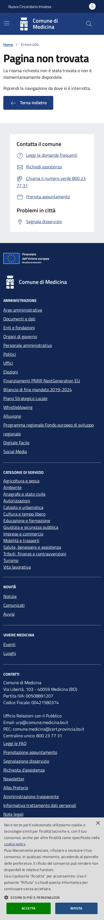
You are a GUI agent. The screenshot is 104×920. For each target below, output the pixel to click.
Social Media (15, 451)
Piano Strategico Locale (25, 398)
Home (8, 44)
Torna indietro (28, 102)
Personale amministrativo (27, 345)
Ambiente (12, 487)
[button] (52, 897)
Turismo (10, 560)
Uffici (8, 363)
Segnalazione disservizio (26, 761)
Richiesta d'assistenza (24, 770)
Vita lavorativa (17, 567)
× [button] (98, 823)
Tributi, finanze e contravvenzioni (34, 553)
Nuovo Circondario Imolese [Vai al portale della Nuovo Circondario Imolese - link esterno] (29, 6)
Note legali (13, 814)
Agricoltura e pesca (21, 480)
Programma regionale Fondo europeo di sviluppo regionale (48, 429)
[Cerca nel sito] (89, 23)
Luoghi (9, 653)
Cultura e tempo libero (24, 514)
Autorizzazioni (16, 500)
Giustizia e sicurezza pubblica (30, 527)
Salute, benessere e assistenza (32, 547)
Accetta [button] (28, 908)
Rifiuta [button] (76, 908)
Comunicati (14, 605)
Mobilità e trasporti (21, 540)
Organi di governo (20, 336)
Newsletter (13, 778)
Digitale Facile (16, 442)
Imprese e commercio (23, 533)
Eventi (9, 644)
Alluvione (12, 416)
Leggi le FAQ (15, 743)
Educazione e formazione (26, 520)
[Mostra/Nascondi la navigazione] (6, 23)
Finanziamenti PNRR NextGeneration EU (41, 380)
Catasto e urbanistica (23, 507)
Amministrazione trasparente (31, 796)
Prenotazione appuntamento (30, 752)
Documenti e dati (19, 318)
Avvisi (9, 614)
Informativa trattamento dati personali (39, 805)
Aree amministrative (22, 310)
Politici (9, 354)
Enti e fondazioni (19, 327)
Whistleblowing (17, 407)
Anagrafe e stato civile (24, 494)
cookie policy (15, 844)
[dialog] (52, 868)
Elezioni (10, 371)
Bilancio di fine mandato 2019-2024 (37, 389)
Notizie (10, 596)
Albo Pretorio (15, 787)
